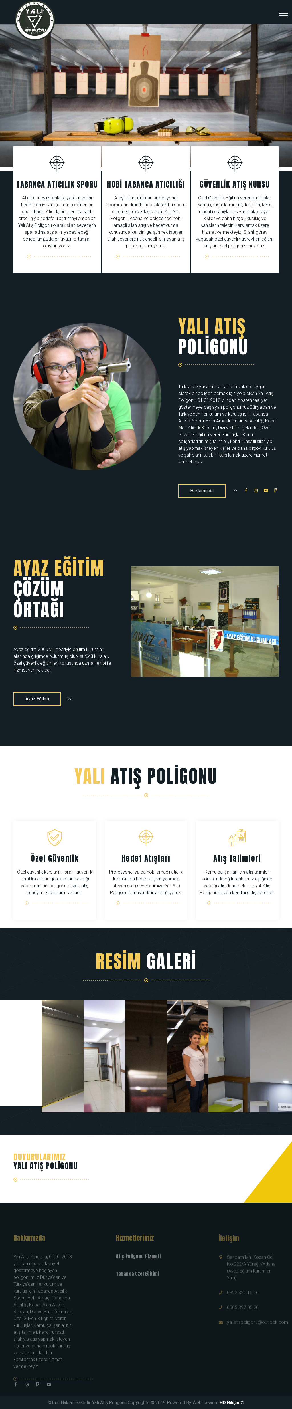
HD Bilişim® (232, 1402)
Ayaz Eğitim (37, 699)
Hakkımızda (202, 490)
